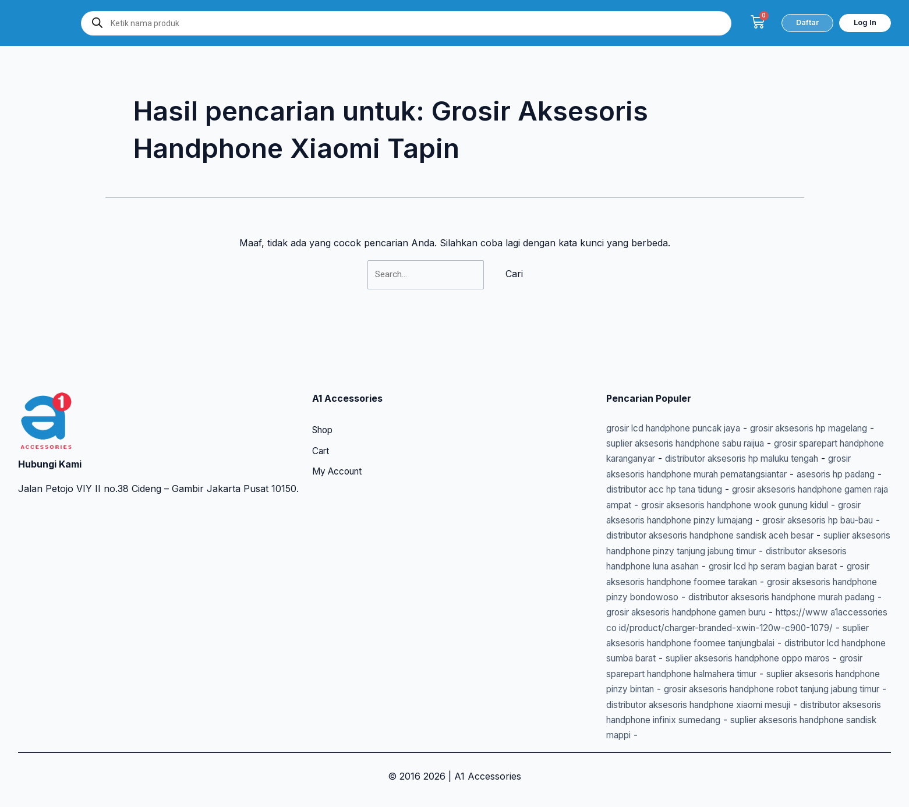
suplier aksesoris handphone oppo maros (698, 658)
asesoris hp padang (732, 459)
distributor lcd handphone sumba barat (792, 643)
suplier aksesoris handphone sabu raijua (748, 412)
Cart (321, 421)
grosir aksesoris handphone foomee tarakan (737, 566)
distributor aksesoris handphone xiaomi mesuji (741, 704)
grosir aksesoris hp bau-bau (798, 505)
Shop (324, 400)
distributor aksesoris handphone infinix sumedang (716, 719)
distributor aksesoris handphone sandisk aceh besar (721, 520)
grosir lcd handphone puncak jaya (682, 397)
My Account (339, 442)
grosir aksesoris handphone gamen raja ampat (745, 474)
